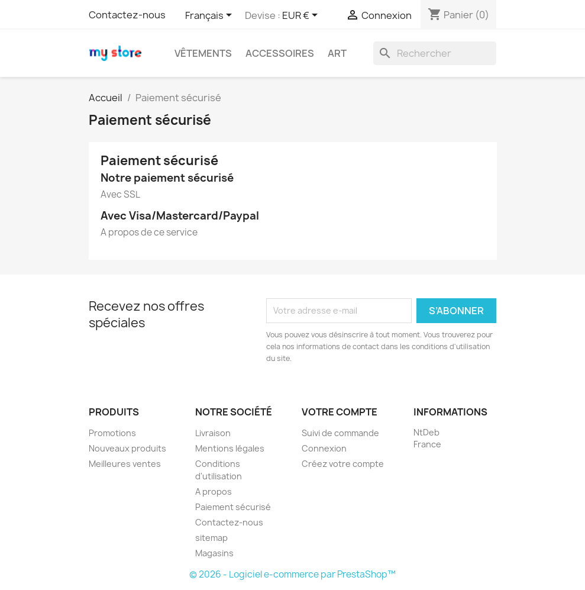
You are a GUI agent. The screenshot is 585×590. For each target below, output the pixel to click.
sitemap (211, 537)
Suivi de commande (340, 433)
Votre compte (339, 411)
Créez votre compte (343, 463)
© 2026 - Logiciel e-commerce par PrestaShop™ (292, 574)
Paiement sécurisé (233, 506)
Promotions (112, 433)
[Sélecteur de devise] (302, 16)
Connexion (324, 448)
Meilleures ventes (125, 463)
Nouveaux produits (127, 448)
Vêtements (203, 53)
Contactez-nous (127, 14)
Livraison (213, 433)
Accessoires (279, 53)
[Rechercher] (434, 53)
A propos (213, 491)
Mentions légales (229, 448)
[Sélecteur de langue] (210, 16)
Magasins (214, 553)
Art (337, 53)
